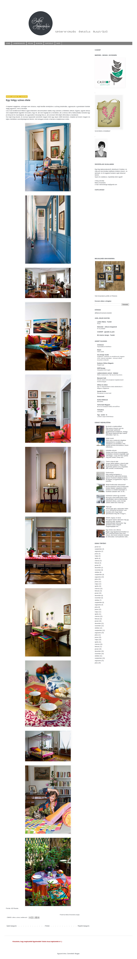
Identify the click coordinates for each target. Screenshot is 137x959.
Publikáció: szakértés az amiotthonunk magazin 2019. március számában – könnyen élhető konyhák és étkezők (111, 358)
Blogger (77, 953)
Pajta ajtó (109, 507)
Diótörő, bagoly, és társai (113, 518)
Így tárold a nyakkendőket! (114, 426)
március (97, 560)
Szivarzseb (100, 396)
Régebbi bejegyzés (83, 926)
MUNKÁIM (39, 43)
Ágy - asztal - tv (102, 415)
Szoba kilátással (102, 400)
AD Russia (14, 908)
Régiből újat (100, 365)
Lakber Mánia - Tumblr (104, 322)
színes (18, 917)
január (97, 547)
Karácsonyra (109, 472)
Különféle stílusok (111, 450)
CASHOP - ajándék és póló (106, 332)
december (98, 567)
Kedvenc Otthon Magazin (105, 363)
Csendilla (100, 411)
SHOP (58, 43)
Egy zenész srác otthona (113, 530)
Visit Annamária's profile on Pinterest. (106, 296)
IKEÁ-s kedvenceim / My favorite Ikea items (109, 375)
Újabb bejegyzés (12, 926)
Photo (99, 323)
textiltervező (24, 917)
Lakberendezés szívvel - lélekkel (107, 373)
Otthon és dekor (102, 385)
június (96, 554)
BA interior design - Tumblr (106, 335)
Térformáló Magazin (103, 405)
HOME (8, 43)
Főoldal (47, 926)
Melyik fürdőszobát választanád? (116, 484)
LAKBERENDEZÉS (19, 43)
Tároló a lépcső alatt (112, 461)
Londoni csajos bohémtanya (105, 416)
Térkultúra (100, 410)
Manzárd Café (101, 378)
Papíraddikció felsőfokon (104, 346)
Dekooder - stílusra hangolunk (107, 327)
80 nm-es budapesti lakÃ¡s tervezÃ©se (108, 406)
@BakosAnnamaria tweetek (103, 313)
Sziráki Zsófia (101, 391)
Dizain (99, 350)
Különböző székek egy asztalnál (115, 496)
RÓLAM (30, 43)
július (96, 579)
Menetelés (100, 401)
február (97, 563)
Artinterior (100, 345)
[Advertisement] (21, 70)
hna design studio (103, 355)
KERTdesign (101, 368)
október (97, 572)
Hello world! (100, 351)
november (98, 570)
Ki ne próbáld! (101, 328)
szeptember (98, 549)
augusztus (98, 551)
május (96, 556)
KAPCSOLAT (49, 43)
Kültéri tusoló (110, 438)
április (96, 558)
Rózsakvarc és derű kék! (104, 393)
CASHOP (98, 50)
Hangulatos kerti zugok (103, 370)
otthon (14, 917)
